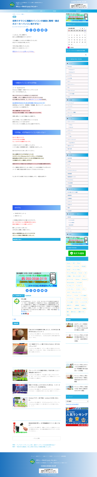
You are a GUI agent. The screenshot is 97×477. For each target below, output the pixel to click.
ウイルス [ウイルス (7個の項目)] (78, 289)
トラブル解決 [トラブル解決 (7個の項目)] (83, 295)
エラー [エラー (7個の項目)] (83, 289)
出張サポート (30, 11)
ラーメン (70, 231)
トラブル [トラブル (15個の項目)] (76, 295)
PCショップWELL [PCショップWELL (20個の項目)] (76, 269)
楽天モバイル (71, 145)
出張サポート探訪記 (72, 214)
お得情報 (70, 186)
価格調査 (70, 173)
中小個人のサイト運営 (73, 192)
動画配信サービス (72, 176)
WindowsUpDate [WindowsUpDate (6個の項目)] (70, 282)
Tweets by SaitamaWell (72, 404)
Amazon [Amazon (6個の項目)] (68, 263)
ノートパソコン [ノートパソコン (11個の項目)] (70, 299)
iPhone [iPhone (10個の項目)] (78, 263)
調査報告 (70, 195)
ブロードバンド (71, 90)
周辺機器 (70, 100)
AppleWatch (72, 142)
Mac (69, 87)
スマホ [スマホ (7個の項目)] (68, 292)
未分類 (69, 234)
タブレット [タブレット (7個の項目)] (69, 295)
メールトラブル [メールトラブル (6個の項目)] (83, 302)
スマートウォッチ (72, 139)
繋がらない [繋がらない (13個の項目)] (73, 311)
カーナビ (70, 115)
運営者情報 (78, 11)
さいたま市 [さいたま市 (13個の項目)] (79, 282)
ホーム (18, 11)
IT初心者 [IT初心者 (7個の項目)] (83, 266)
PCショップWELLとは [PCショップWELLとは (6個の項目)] (71, 273)
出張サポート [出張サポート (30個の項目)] (70, 305)
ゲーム (69, 167)
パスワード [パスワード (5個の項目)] (78, 299)
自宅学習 (70, 158)
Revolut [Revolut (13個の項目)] (80, 273)
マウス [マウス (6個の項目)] (76, 302)
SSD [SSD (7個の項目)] (85, 273)
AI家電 (69, 161)
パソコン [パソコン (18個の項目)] (85, 299)
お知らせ (70, 204)
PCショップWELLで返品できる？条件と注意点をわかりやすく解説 (81, 388)
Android (71, 127)
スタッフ (70, 201)
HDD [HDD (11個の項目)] (74, 263)
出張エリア (42, 11)
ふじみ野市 (71, 222)
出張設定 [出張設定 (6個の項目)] (77, 305)
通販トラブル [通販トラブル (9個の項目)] (81, 311)
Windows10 (72, 72)
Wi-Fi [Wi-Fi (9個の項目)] (84, 276)
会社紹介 (70, 211)
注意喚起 (70, 198)
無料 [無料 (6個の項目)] (68, 311)
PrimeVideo (70, 180)
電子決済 (70, 149)
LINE (70, 136)
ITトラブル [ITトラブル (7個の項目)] (76, 266)
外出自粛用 (70, 183)
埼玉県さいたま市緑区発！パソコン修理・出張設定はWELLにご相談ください (51, 462)
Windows (70, 66)
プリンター (70, 106)
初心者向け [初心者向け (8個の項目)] (69, 308)
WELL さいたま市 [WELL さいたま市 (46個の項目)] (77, 276)
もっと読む (37, 438)
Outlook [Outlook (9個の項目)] (68, 269)
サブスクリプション (72, 170)
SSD (69, 96)
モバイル (70, 118)
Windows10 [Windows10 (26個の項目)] (84, 279)
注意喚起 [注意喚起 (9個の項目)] (84, 308)
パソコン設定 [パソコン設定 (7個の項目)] (70, 302)
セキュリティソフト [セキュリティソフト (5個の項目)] (76, 292)
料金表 (54, 11)
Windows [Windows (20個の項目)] (78, 279)
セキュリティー (71, 84)
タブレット (70, 130)
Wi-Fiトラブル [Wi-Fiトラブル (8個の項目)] (70, 279)
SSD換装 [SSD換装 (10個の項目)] (69, 276)
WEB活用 (70, 155)
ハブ (69, 164)
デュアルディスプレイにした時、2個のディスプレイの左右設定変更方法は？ (36, 445)
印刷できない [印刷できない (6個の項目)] (77, 308)
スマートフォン (71, 121)
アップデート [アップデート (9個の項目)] (79, 286)
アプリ (69, 133)
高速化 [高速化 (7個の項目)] (68, 315)
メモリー (70, 109)
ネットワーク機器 (72, 112)
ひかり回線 (71, 93)
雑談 (15, 319)
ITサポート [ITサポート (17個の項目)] (69, 266)
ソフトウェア (71, 103)
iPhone (70, 124)
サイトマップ (66, 11)
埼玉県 (69, 217)
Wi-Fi (69, 81)
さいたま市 (71, 220)
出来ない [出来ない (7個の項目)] (83, 305)
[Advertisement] (37, 68)
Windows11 (72, 69)
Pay (70, 152)
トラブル (70, 75)
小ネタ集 (70, 78)
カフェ (69, 228)
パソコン (70, 63)
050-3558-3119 (78, 2)
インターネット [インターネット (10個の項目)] (70, 289)
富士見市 (71, 225)
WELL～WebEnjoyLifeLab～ (27, 6)
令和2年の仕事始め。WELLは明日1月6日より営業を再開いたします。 (34, 447)
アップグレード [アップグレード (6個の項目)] (70, 286)
